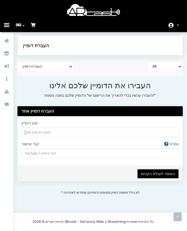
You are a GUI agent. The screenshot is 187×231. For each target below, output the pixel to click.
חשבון (178, 25)
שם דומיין (29, 123)
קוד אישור (100, 144)
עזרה (171, 144)
